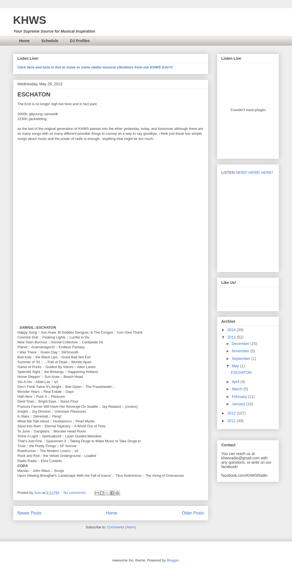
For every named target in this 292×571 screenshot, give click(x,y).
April (236, 381)
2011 (232, 421)
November (241, 351)
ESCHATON (33, 94)
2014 (232, 330)
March (237, 389)
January (239, 404)
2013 (232, 337)
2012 (232, 413)
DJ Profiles (80, 41)
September (241, 358)
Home (24, 41)
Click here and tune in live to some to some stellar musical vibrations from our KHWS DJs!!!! (95, 67)
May (236, 366)
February (240, 396)
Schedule (49, 41)
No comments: (75, 493)
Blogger (173, 560)
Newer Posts (29, 513)
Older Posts (193, 513)
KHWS (29, 20)
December (241, 343)
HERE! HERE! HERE (254, 172)
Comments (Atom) (121, 527)
